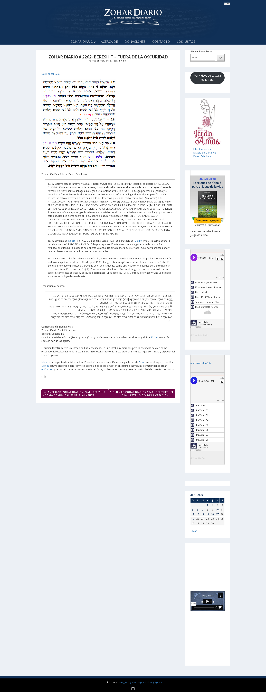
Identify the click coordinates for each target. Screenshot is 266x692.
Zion (125, 61)
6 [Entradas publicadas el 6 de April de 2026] (197, 509)
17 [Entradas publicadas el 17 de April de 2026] (217, 514)
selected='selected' (227, 4)
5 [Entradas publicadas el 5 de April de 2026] (192, 509)
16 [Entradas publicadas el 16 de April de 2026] (212, 514)
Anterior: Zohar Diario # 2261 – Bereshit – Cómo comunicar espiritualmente (74, 393)
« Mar (193, 531)
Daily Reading (203, 335)
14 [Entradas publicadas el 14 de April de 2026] (202, 514)
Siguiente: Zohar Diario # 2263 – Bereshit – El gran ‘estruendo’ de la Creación (142, 394)
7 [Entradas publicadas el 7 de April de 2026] (202, 509)
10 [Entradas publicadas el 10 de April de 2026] (217, 509)
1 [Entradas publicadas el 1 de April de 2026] (207, 505)
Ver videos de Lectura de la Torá (207, 78)
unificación (47, 369)
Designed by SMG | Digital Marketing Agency (140, 682)
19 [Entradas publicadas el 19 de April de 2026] (192, 518)
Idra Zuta (201, 458)
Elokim (71, 240)
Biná (141, 362)
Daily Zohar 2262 (50, 73)
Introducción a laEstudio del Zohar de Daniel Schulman (204, 152)
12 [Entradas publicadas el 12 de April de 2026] (192, 514)
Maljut (44, 362)
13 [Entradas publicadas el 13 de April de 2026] (197, 514)
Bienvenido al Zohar (201, 51)
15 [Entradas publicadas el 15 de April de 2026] (207, 514)
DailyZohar (193, 335)
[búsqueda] (220, 58)
